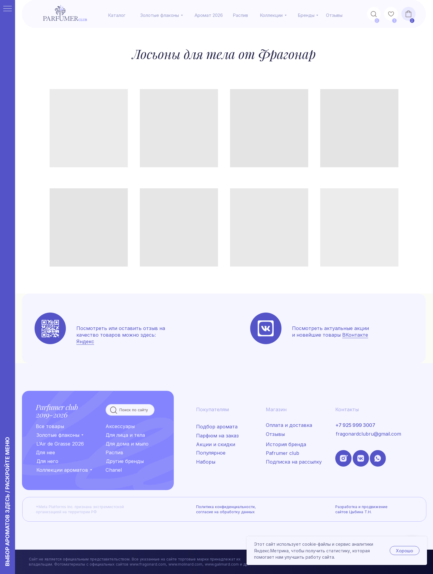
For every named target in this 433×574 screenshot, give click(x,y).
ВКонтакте (355, 335)
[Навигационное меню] (7, 9)
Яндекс (85, 341)
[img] (266, 328)
